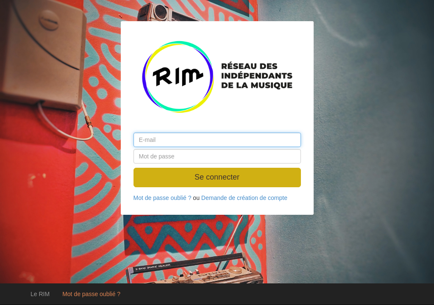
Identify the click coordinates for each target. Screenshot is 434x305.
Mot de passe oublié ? (91, 294)
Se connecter (217, 177)
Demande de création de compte (244, 197)
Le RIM (40, 294)
